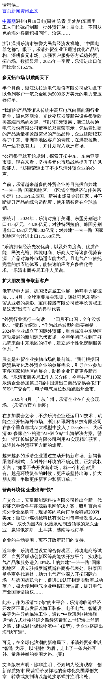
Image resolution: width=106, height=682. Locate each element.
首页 (6, 10)
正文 (33, 10)
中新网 (9, 21)
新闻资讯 (20, 10)
